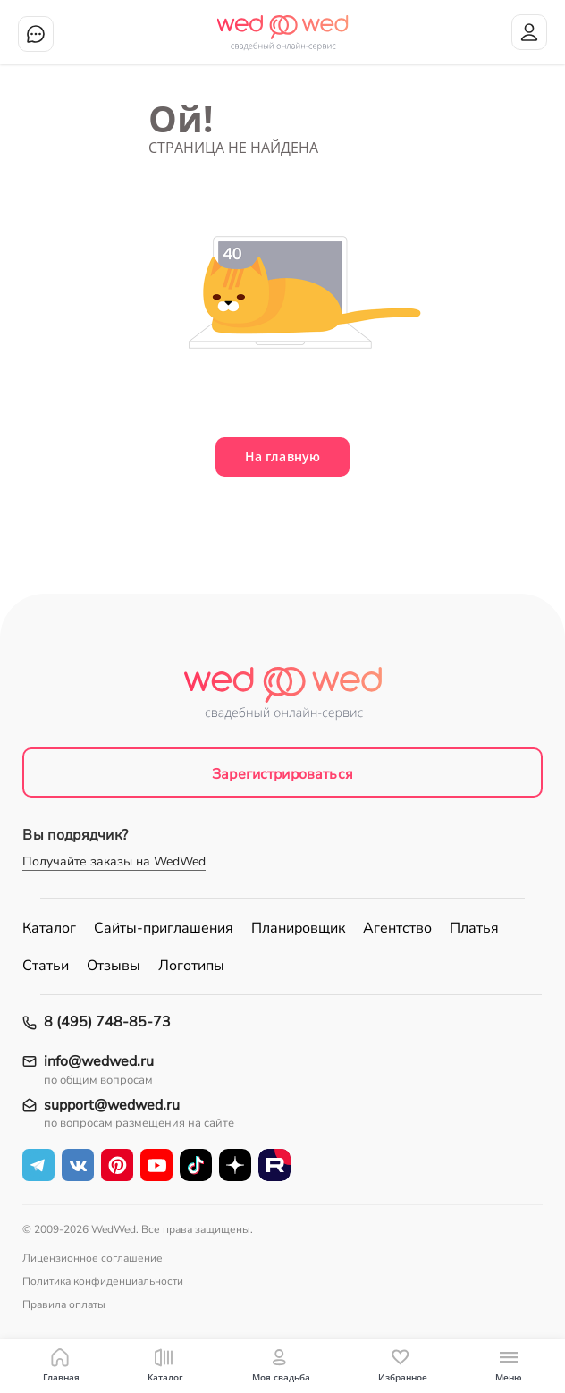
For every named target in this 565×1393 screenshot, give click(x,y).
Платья (474, 928)
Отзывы (113, 965)
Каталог (49, 928)
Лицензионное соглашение (92, 1258)
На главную (282, 456)
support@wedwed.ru (112, 1105)
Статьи (45, 965)
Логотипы (191, 965)
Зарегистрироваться (282, 774)
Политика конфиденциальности (102, 1281)
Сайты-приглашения (163, 928)
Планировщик (298, 928)
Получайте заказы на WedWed (114, 861)
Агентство (397, 928)
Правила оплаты (63, 1304)
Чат (36, 34)
